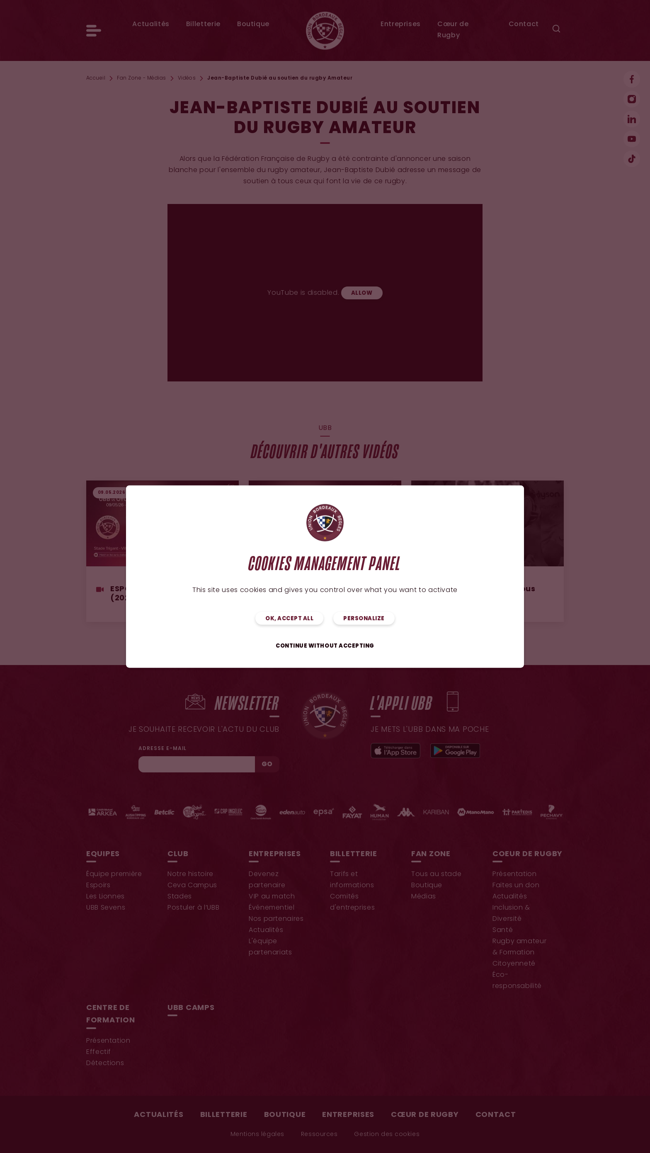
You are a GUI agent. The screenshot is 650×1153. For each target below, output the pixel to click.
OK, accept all (289, 618)
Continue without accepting (325, 646)
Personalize (364, 618)
